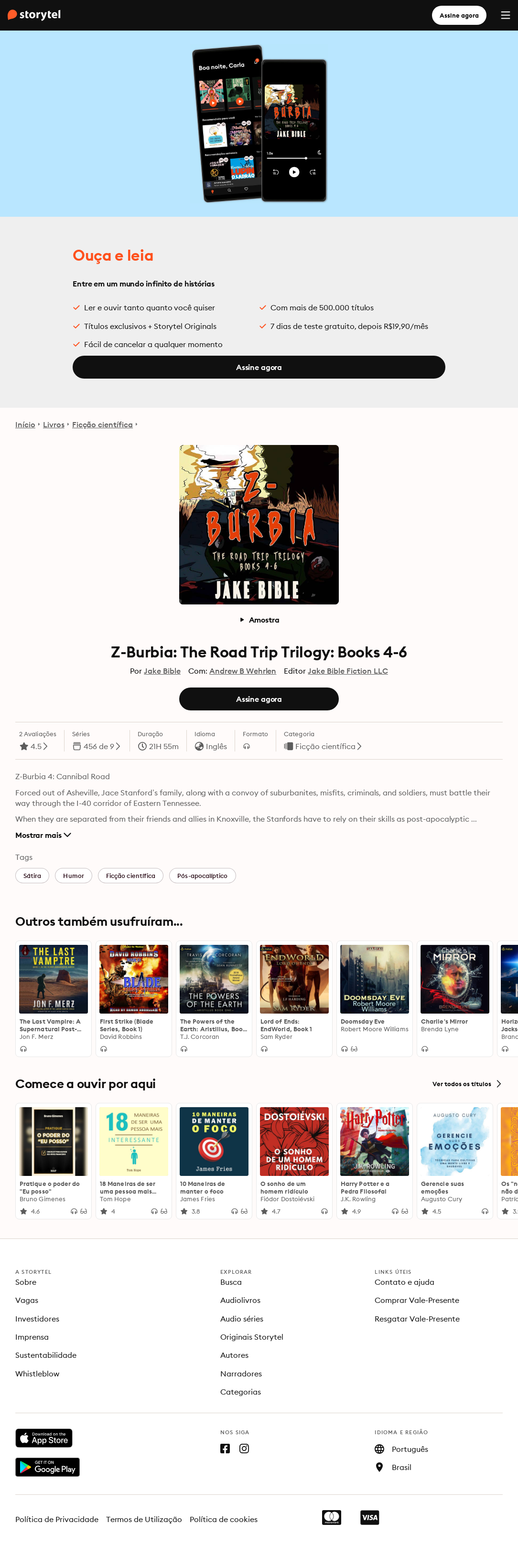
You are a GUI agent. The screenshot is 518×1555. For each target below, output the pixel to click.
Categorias (240, 1391)
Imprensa (32, 1337)
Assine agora (459, 15)
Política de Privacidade (56, 1519)
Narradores (241, 1373)
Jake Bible (162, 671)
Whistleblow (37, 1373)
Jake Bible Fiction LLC (348, 671)
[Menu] (505, 15)
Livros (54, 424)
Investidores (37, 1318)
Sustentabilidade (45, 1355)
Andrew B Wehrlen (243, 671)
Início (25, 424)
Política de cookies (224, 1519)
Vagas (26, 1300)
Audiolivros (240, 1300)
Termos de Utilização (144, 1519)
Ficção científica (102, 424)
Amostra (259, 619)
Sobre (25, 1282)
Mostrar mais (43, 835)
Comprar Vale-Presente (417, 1300)
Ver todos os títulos (467, 1084)
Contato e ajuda (404, 1282)
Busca (231, 1282)
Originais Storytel (251, 1337)
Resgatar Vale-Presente (417, 1318)
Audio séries (241, 1318)
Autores (234, 1355)
